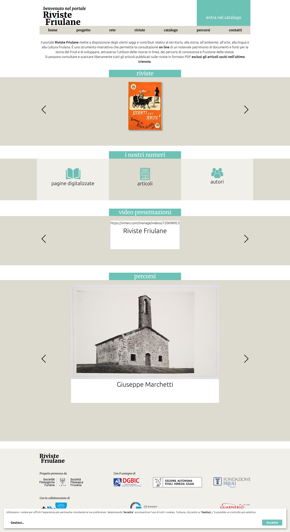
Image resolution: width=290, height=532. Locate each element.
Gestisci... (17, 522)
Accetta (272, 522)
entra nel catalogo (223, 17)
